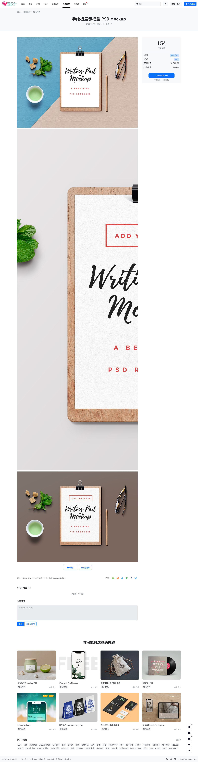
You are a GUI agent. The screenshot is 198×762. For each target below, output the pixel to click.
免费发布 (190, 4)
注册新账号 (30, 623)
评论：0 (100, 24)
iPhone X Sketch (24, 725)
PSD (176, 59)
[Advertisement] (161, 101)
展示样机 (36, 12)
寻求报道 (50, 759)
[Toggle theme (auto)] (165, 4)
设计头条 (55, 4)
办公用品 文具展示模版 (110, 725)
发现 (30, 4)
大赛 (38, 4)
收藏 (70, 567)
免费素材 (66, 4)
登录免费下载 (161, 75)
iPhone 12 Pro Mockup (68, 683)
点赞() (85, 567)
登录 (20, 623)
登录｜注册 (175, 4)
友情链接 (59, 759)
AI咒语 (76, 4)
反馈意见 (166, 80)
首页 (23, 4)
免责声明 (33, 759)
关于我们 (24, 759)
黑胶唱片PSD (147, 683)
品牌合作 (42, 759)
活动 (45, 4)
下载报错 (157, 80)
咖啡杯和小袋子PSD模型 (110, 683)
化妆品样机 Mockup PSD (27, 683)
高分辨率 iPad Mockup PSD (153, 725)
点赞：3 (109, 24)
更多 (178, 739)
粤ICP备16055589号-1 (188, 759)
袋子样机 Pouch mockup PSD (71, 725)
